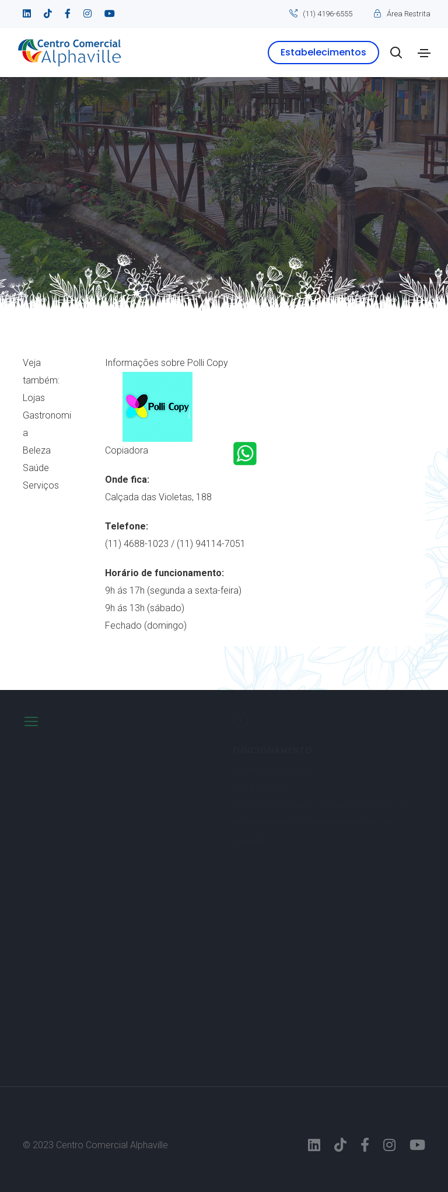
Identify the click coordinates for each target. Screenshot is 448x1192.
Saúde (36, 467)
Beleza (37, 450)
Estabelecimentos (323, 52)
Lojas (34, 397)
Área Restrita (408, 13)
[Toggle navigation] (424, 53)
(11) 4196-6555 (327, 13)
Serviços (41, 485)
